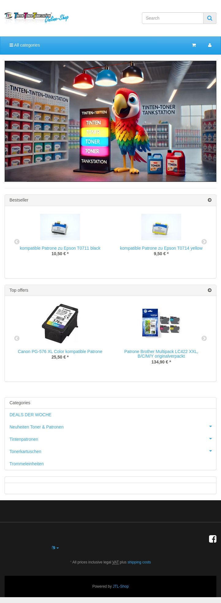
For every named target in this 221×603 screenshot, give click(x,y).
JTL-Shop (121, 586)
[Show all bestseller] (209, 200)
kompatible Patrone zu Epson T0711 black (60, 248)
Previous (17, 242)
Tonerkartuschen (113, 450)
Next (204, 242)
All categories (25, 45)
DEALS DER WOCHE (30, 414)
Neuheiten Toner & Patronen (113, 426)
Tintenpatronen (113, 438)
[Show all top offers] (209, 290)
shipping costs (139, 562)
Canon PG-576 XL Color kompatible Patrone (60, 351)
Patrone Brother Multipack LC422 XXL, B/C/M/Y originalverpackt (161, 354)
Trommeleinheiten (27, 463)
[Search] (173, 18)
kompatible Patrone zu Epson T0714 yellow (161, 248)
